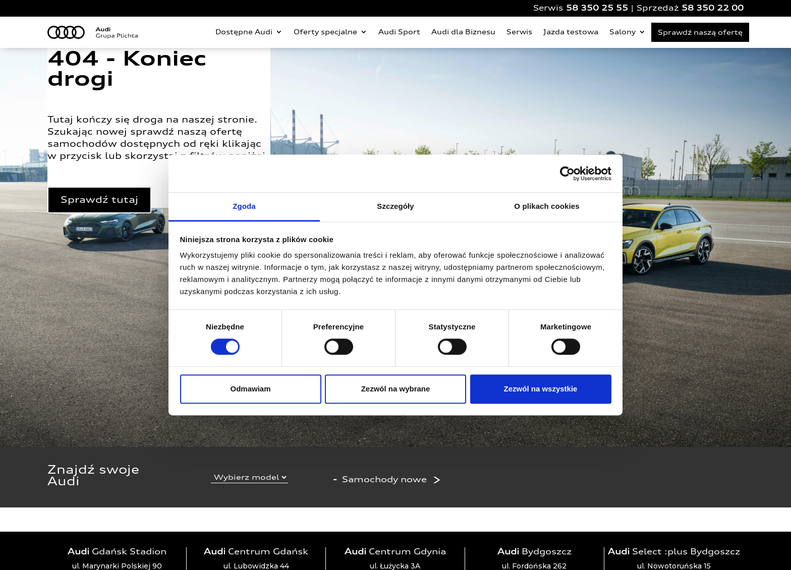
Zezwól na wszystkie (541, 388)
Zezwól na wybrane (395, 388)
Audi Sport (399, 32)
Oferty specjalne (325, 32)
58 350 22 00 (713, 8)
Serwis (519, 32)
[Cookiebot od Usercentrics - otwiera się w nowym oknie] (567, 173)
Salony (622, 32)
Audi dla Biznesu (463, 32)
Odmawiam (250, 388)
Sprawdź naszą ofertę (700, 32)
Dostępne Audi (243, 32)
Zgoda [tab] (244, 206)
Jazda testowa (570, 32)
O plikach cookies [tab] (546, 206)
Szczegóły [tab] (395, 206)
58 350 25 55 (597, 8)
